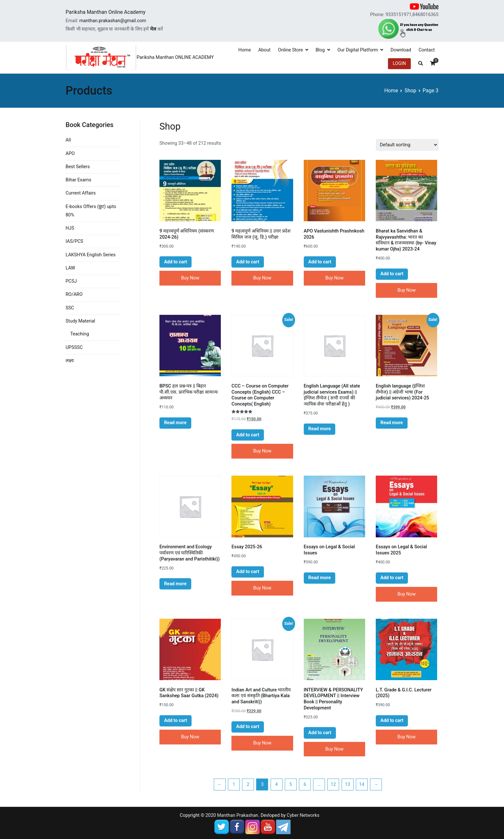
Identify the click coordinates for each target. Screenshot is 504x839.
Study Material (80, 321)
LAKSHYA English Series (91, 255)
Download (401, 50)
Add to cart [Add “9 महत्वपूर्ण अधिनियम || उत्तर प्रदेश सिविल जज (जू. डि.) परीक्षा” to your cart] (247, 262)
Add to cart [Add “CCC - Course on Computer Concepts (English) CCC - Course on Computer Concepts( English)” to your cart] (247, 435)
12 (333, 784)
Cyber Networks (303, 815)
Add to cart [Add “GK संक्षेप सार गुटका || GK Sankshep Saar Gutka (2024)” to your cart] (175, 720)
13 (347, 784)
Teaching (79, 334)
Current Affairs (81, 193)
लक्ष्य (70, 360)
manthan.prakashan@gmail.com (112, 20)
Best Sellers (78, 166)
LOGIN (399, 63)
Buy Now (190, 278)
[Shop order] (407, 144)
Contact (427, 50)
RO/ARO (74, 294)
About (264, 50)
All (68, 140)
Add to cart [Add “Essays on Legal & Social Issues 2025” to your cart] (391, 577)
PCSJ (71, 281)
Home (245, 50)
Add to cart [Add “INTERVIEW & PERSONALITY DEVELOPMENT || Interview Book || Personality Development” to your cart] (319, 732)
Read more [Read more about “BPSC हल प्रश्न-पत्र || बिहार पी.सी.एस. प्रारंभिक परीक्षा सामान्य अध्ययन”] (175, 422)
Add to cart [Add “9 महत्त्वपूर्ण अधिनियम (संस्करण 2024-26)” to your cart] (175, 262)
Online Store (290, 50)
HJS (70, 228)
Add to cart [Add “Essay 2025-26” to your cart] (247, 571)
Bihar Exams (78, 180)
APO (70, 153)
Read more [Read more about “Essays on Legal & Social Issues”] (319, 577)
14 (361, 784)
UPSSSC (74, 347)
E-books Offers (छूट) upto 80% (91, 211)
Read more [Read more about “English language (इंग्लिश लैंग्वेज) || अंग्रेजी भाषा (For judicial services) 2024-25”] (391, 422)
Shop (410, 90)
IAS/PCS (74, 241)
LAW (70, 268)
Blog (320, 50)
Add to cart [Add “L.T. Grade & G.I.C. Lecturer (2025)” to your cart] (391, 720)
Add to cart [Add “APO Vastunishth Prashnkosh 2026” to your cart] (319, 262)
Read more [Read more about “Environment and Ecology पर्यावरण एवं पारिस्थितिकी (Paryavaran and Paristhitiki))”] (175, 584)
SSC (70, 308)
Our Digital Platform (358, 50)
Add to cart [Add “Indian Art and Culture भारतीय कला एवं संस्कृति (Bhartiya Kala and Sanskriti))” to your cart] (247, 726)
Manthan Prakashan (237, 815)
